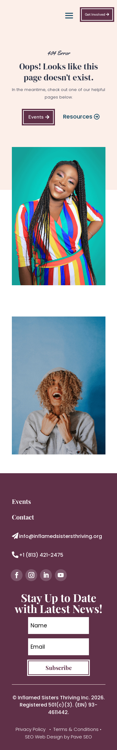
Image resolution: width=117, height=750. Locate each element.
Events (36, 117)
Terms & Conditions (76, 729)
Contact (23, 517)
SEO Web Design (44, 736)
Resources (77, 116)
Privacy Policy (31, 729)
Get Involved (95, 14)
